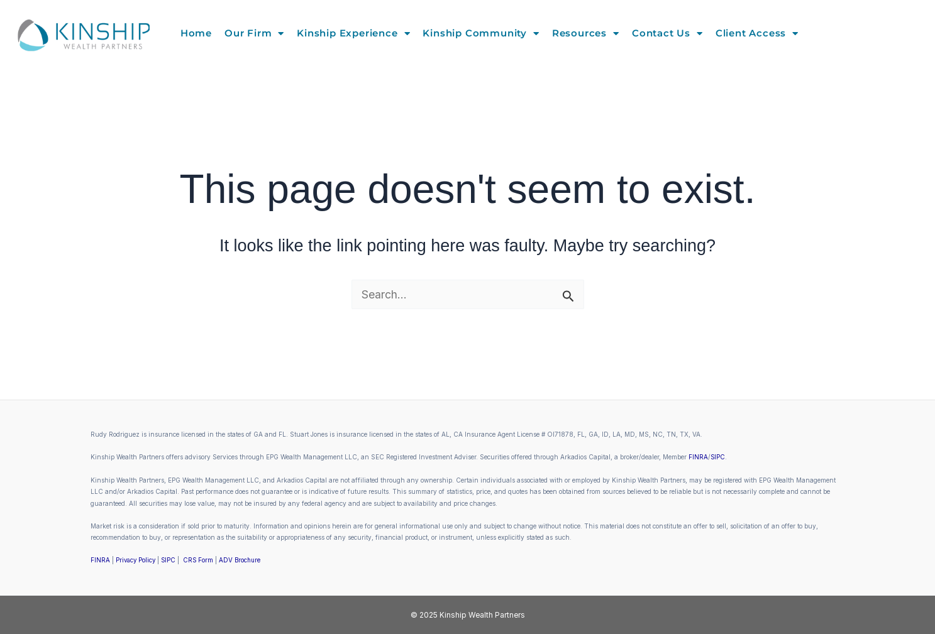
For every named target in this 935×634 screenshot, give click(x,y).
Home (196, 33)
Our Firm (254, 34)
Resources (585, 34)
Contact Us (667, 34)
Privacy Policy (137, 560)
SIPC (718, 457)
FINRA (698, 457)
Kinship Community (481, 34)
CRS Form (201, 560)
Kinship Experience (353, 34)
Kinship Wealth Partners (482, 614)
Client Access (757, 34)
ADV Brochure (244, 560)
